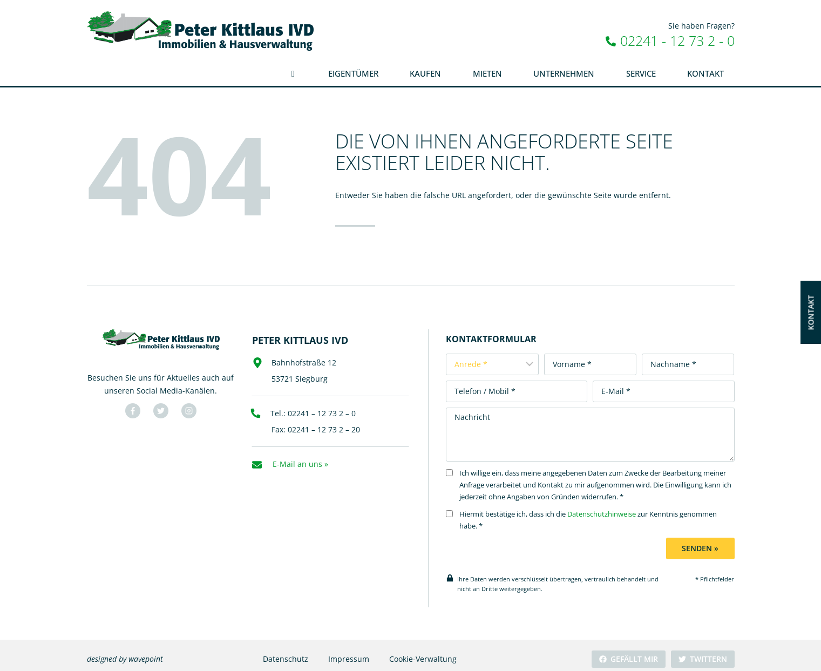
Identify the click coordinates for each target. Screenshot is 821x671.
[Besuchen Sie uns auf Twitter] (159, 408)
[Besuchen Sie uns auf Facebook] (131, 408)
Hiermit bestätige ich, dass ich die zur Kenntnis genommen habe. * (591, 512)
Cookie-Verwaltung (422, 651)
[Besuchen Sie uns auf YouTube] (187, 408)
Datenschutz (285, 651)
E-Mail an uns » (300, 458)
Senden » (701, 541)
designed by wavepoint (125, 651)
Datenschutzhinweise (611, 506)
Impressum (348, 651)
